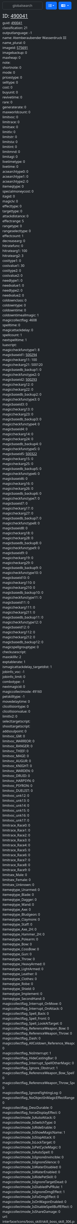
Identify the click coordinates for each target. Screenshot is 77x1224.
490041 (19, 15)
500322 (31, 454)
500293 (31, 379)
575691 (22, 47)
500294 (31, 354)
